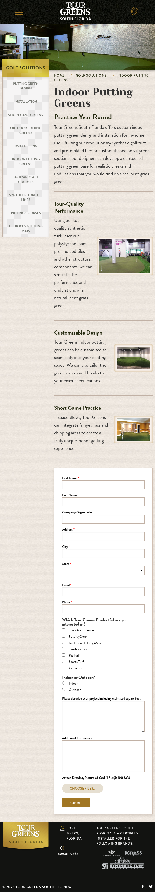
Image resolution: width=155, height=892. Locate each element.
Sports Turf (76, 662)
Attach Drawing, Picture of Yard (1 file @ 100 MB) (96, 778)
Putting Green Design (26, 86)
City (65, 547)
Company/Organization (77, 513)
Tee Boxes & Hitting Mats (26, 229)
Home (59, 75)
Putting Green (78, 637)
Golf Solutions (91, 75)
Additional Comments (77, 738)
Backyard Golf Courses (25, 179)
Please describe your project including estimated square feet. (101, 699)
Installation (25, 101)
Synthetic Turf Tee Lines (25, 197)
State (65, 564)
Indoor (73, 684)
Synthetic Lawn (79, 649)
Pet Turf (74, 656)
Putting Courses (26, 213)
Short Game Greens (25, 114)
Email (66, 585)
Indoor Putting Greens (26, 162)
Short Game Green (81, 631)
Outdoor (75, 690)
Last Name (69, 495)
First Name (69, 478)
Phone (66, 602)
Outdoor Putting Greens (25, 130)
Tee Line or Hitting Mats (85, 643)
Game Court (77, 668)
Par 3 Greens (26, 145)
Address (67, 530)
